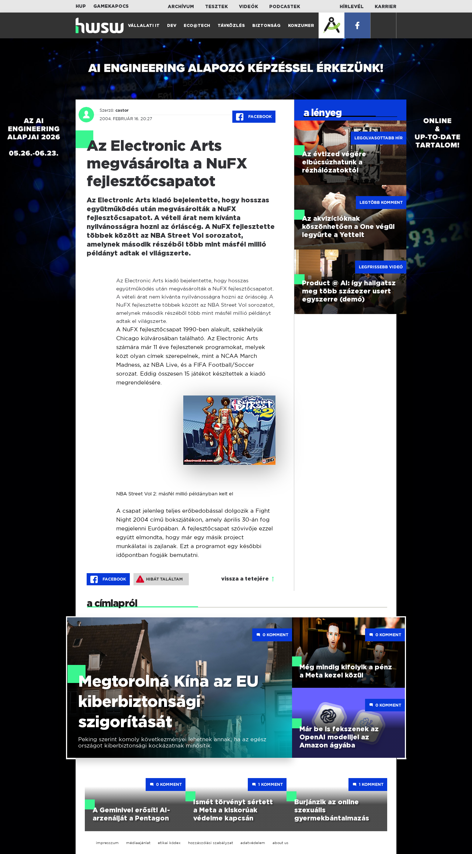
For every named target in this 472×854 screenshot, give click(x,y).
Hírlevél (352, 6)
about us (280, 843)
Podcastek (284, 6)
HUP (81, 6)
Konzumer (301, 26)
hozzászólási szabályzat (210, 843)
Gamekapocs (111, 6)
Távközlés (231, 26)
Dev (171, 26)
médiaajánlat (138, 843)
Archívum (181, 6)
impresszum (107, 843)
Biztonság (266, 26)
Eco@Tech (197, 26)
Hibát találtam (159, 579)
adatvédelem (252, 843)
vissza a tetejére (245, 579)
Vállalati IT (144, 26)
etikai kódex (169, 843)
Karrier (385, 6)
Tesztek (216, 6)
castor (122, 110)
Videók (248, 6)
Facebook (254, 117)
